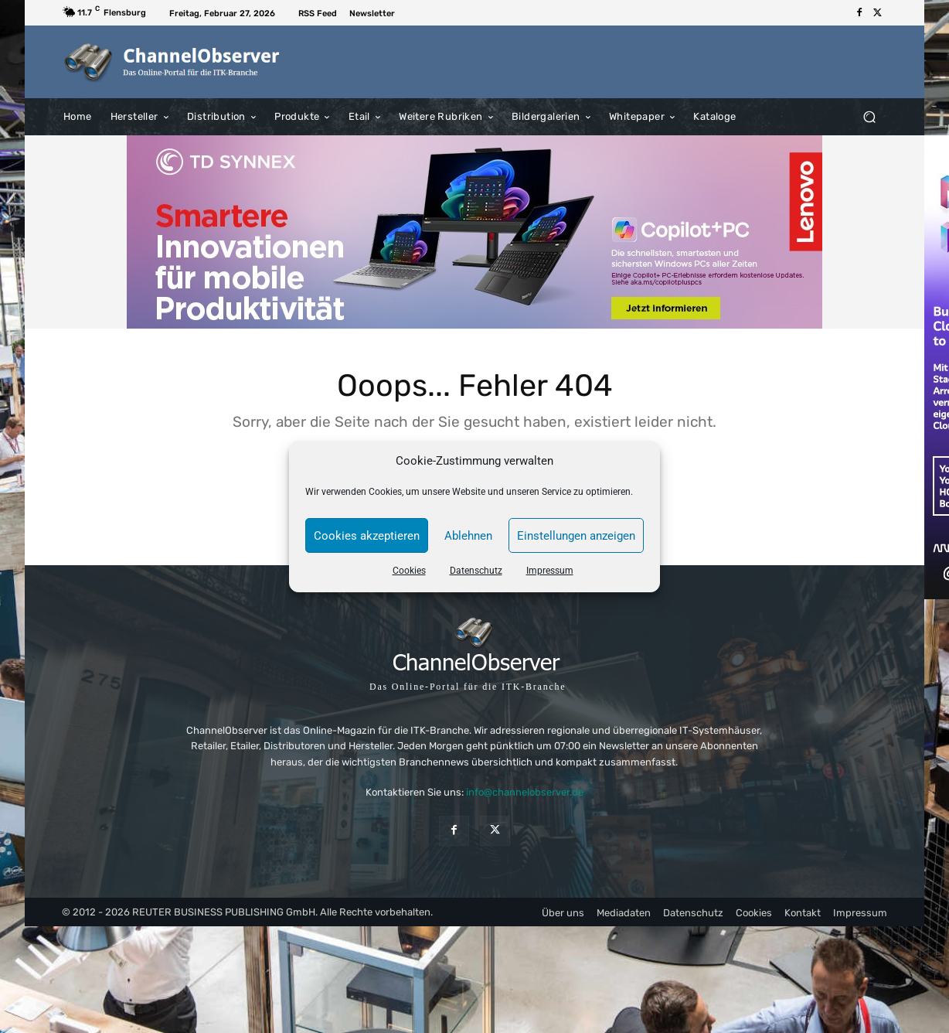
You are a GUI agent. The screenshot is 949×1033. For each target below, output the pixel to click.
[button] (869, 116)
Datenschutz (476, 570)
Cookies (409, 570)
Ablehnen (468, 536)
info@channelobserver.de (524, 793)
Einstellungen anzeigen (576, 536)
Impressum (549, 570)
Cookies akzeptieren (367, 536)
